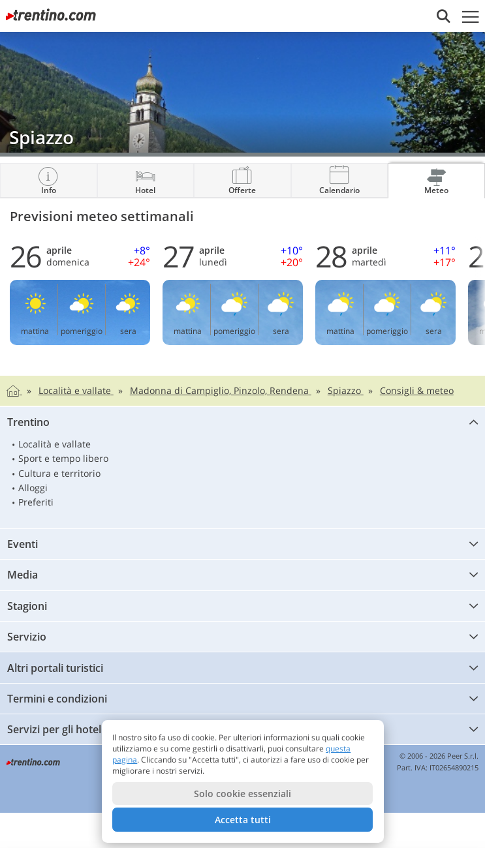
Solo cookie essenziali (242, 793)
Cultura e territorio (59, 473)
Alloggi (33, 487)
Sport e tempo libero (63, 458)
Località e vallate (54, 444)
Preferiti (36, 502)
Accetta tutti (243, 819)
